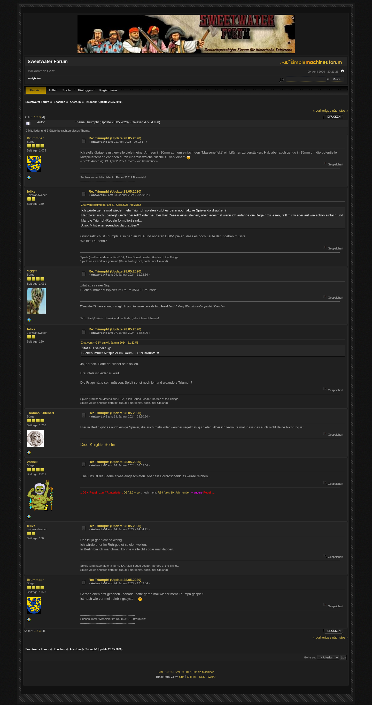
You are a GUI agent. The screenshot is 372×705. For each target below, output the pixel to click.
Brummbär (35, 138)
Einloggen (85, 90)
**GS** (32, 271)
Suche (67, 90)
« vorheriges (322, 110)
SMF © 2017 (183, 671)
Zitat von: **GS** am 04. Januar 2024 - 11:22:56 (109, 342)
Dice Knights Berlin (97, 444)
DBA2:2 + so (132, 492)
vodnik (32, 462)
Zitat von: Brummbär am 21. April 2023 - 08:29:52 (111, 204)
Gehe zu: (310, 657)
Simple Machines (203, 671)
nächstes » (340, 110)
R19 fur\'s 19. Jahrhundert (174, 492)
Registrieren (108, 90)
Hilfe (52, 90)
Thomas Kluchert (40, 413)
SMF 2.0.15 (165, 671)
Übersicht (36, 90)
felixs (31, 191)
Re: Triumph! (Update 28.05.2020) (115, 138)
